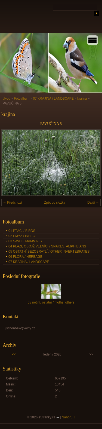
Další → (93, 202)
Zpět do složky (54, 202)
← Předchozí (12, 202)
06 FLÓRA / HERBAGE (25, 257)
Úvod (6, 98)
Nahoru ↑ (68, 417)
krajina (82, 98)
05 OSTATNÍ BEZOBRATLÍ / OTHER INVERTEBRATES (48, 251)
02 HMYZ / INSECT (22, 236)
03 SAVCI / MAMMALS (25, 241)
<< (14, 354)
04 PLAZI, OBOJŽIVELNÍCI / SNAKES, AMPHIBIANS (47, 246)
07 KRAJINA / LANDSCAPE (53, 98)
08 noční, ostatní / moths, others (51, 302)
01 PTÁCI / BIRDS (21, 231)
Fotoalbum (21, 98)
